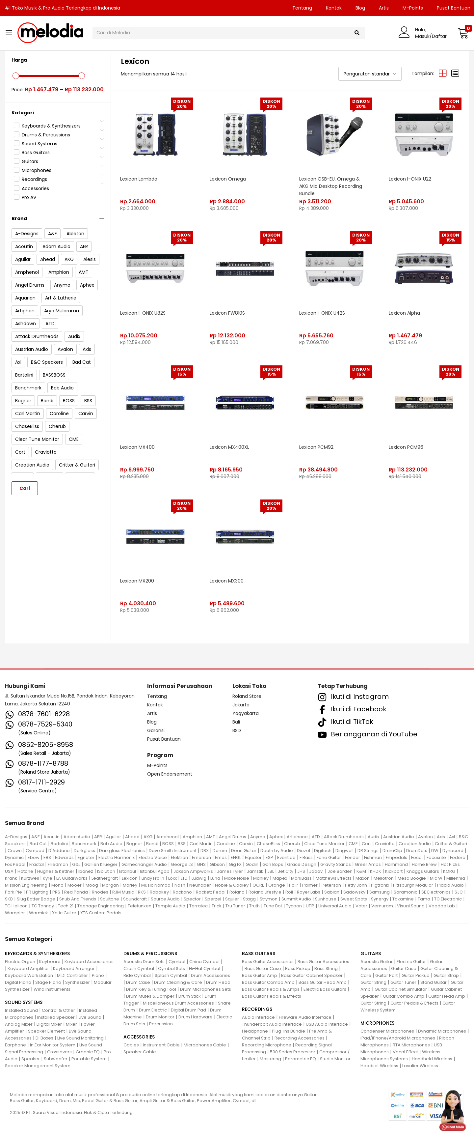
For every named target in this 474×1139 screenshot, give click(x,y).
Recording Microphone (266, 1045)
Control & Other (58, 1011)
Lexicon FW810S (227, 312)
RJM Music (123, 892)
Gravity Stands (335, 865)
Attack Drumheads (344, 837)
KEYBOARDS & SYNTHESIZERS (37, 954)
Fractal (36, 865)
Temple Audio (170, 906)
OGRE (258, 885)
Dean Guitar (243, 851)
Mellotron (384, 878)
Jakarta (241, 705)
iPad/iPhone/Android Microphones (397, 1038)
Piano (98, 976)
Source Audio (165, 899)
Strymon (268, 899)
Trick (217, 906)
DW (434, 851)
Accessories (35, 188)
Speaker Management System (37, 1066)
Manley (261, 878)
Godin (252, 865)
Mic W (436, 878)
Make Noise (236, 878)
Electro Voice (153, 858)
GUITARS (370, 954)
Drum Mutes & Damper (150, 996)
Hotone (25, 871)
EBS (47, 858)
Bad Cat (38, 844)
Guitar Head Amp (446, 996)
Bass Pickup (297, 969)
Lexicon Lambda (139, 178)
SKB (9, 899)
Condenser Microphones (387, 1031)
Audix (373, 837)
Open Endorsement (169, 774)
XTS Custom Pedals (100, 913)
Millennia (455, 878)
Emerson (201, 858)
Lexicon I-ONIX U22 (410, 178)
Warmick (38, 913)
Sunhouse (325, 899)
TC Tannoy (43, 906)
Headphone (255, 1031)
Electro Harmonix (116, 858)
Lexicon (130, 878)
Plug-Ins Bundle (288, 1031)
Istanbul (127, 871)
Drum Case (138, 983)
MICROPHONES (377, 1023)
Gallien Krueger (101, 865)
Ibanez (85, 871)
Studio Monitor (335, 1059)
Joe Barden (340, 871)
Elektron (179, 858)
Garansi (156, 730)
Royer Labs (308, 892)
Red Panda (76, 892)
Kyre (47, 878)
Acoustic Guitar (376, 962)
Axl (452, 837)
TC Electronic (448, 899)
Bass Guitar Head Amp (323, 983)
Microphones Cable (205, 1045)
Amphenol (167, 837)
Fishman (373, 858)
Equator (253, 858)
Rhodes (100, 892)
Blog (360, 8)
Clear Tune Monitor (324, 844)
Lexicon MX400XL (230, 446)
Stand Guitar (433, 983)
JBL (270, 871)
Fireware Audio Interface (305, 1017)
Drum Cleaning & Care (178, 983)
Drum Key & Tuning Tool (151, 989)
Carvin (246, 844)
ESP (269, 858)
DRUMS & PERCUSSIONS (150, 954)
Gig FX (235, 865)
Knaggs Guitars (423, 871)
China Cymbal (204, 962)
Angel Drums (232, 837)
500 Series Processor (292, 1052)
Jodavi (316, 871)
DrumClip (392, 851)
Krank (11, 878)
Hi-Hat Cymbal (204, 969)
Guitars (30, 161)
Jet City (285, 871)
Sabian (331, 892)
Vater (361, 906)
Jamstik (255, 871)
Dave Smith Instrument (173, 851)
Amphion (192, 837)
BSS (182, 844)
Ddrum (220, 851)
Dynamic (14, 858)
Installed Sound (21, 1011)
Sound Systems (39, 143)
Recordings (34, 179)
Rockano (182, 892)
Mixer (71, 1024)
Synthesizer (77, 983)
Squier (232, 899)
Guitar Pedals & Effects (414, 1003)
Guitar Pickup (416, 976)
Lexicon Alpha (404, 312)
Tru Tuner (235, 906)
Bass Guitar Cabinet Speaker (312, 976)
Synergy (379, 899)
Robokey (159, 892)
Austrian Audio (398, 837)
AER (98, 837)
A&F (35, 837)
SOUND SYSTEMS (23, 1002)
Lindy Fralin (153, 878)
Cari (24, 488)
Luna (215, 878)
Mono (57, 885)
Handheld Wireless (432, 1059)
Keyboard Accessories (89, 962)
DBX (204, 851)
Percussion (161, 1024)
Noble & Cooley (232, 885)
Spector (192, 899)
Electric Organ (20, 962)
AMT (210, 837)
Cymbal (177, 962)
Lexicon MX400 (137, 446)
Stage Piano (48, 983)
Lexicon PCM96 (406, 446)
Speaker (30, 1059)
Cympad (35, 851)
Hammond (396, 865)
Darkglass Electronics (122, 851)
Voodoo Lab (442, 906)
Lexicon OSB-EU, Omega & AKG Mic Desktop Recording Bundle (331, 185)
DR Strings (368, 851)
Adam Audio (77, 837)
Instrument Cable (161, 1045)
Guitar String (373, 983)
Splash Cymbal (171, 976)
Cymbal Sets (171, 969)
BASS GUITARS (258, 954)
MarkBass (301, 878)
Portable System (89, 1059)
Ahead (132, 837)
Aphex (276, 837)
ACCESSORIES (139, 1037)
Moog (92, 885)
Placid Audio (450, 885)
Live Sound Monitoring (80, 1038)
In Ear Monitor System (52, 1045)
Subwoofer (55, 1059)
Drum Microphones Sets (205, 989)
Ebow (34, 858)
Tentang (302, 8)
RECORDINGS (257, 1009)
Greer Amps (368, 865)
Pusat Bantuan (164, 739)
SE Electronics (436, 892)
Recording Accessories (300, 1038)
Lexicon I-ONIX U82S (143, 312)
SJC (459, 892)
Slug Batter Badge (36, 899)
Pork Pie (13, 892)
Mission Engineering (26, 885)
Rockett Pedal (210, 892)
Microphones (36, 170)
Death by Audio (276, 851)
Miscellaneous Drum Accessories (178, 1003)
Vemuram (382, 906)
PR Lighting (37, 892)
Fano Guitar (329, 858)
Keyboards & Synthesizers (51, 126)
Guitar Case (403, 969)
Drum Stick (189, 996)
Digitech (322, 851)
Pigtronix (380, 885)
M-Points (413, 8)
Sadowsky (354, 892)
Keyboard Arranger (74, 969)
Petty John (356, 885)
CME (353, 844)
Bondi (152, 844)
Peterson (331, 885)
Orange (276, 885)
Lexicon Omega (228, 178)
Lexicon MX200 (137, 580)
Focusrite (436, 858)
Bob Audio (111, 844)
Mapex (280, 878)
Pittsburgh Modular (413, 885)
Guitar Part (386, 976)
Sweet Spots (353, 899)
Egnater (86, 858)
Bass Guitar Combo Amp (268, 983)
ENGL (236, 858)
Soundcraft (135, 899)
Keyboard (50, 962)
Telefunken (139, 906)
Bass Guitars (36, 152)
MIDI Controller (72, 976)
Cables (131, 1045)
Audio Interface (258, 1017)
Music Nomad (156, 885)
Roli (289, 892)
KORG (449, 871)
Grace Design (301, 865)
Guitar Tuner (403, 983)
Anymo (257, 837)
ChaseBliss (268, 844)
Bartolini (59, 844)
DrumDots (416, 851)
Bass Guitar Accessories (268, 962)
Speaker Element (46, 1031)
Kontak (334, 8)
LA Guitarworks (72, 878)
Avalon (425, 837)
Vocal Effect (405, 1052)
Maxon (363, 878)
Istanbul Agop (155, 871)
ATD (316, 837)
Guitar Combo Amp (403, 996)
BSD (236, 730)
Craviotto (385, 844)
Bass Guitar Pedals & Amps (271, 989)
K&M (361, 871)
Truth (254, 906)
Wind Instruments (52, 989)
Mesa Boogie (412, 878)
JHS (301, 871)
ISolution (106, 871)
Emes (221, 858)
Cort (366, 844)
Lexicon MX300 (227, 580)
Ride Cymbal (137, 976)
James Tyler (230, 871)
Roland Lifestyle (265, 892)
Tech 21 (65, 906)
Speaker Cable (139, 1052)
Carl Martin (201, 844)
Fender (352, 858)
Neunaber (200, 885)
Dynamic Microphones (442, 1031)
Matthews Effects (334, 878)
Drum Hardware (195, 1017)
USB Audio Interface (327, 1024)
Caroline (226, 844)
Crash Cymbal (138, 969)
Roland (237, 892)
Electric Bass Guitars (324, 989)
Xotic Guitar (64, 913)
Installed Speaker (56, 1017)
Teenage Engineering (100, 906)
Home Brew (424, 865)
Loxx (172, 878)
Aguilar (113, 837)
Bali (236, 722)
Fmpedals (396, 858)
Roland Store (246, 696)
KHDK (375, 871)
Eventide (286, 858)
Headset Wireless (379, 1066)
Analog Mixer (19, 1024)
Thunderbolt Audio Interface (272, 1024)
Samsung (379, 892)
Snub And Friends (77, 899)
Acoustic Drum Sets (144, 962)
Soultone (109, 899)
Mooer (74, 885)
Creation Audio (415, 844)
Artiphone (297, 837)
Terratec (198, 906)
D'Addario (59, 851)
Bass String (326, 969)
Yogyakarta (245, 713)
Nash (179, 885)
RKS (142, 892)
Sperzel (213, 899)
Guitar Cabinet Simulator (401, 989)
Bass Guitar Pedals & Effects (271, 996)
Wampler (15, 913)
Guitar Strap (446, 976)
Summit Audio (296, 899)
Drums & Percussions (46, 134)
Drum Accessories (210, 976)
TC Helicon (16, 906)
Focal (417, 858)
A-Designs (16, 837)
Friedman (58, 865)
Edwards (64, 858)
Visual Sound (411, 906)
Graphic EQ (88, 1052)
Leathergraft (105, 878)
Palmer (310, 885)
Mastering (270, 1059)
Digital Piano (18, 983)
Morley (130, 885)
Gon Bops (272, 865)
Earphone (15, 1045)
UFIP (310, 906)
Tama (424, 899)
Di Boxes (44, 1038)
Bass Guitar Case (263, 969)
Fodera (457, 858)
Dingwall (344, 851)
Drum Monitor (160, 1017)
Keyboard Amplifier (28, 969)
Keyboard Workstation (29, 976)
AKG (148, 837)
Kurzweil (30, 878)
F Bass (306, 858)
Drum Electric (153, 1010)
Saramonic (405, 892)
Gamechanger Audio (144, 865)
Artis (384, 8)
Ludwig (199, 878)
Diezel (303, 851)
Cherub (292, 844)
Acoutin (51, 837)
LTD (184, 878)
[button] (463, 33)
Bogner (134, 844)
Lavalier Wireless (420, 1066)
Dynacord (452, 851)
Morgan (110, 885)
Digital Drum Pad (188, 1010)
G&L (76, 865)
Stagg (249, 899)
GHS (201, 865)
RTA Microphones (411, 1045)
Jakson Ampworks (193, 871)
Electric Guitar (411, 962)
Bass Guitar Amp (259, 976)
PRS (56, 892)
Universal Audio (335, 906)
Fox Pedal (15, 865)
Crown (15, 851)
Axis (441, 837)
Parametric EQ (300, 1059)
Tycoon (294, 906)
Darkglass (84, 851)
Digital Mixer (49, 1024)
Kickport (394, 871)
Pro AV (29, 197)
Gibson (217, 865)
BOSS (168, 844)
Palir (293, 885)
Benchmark (84, 844)
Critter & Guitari (451, 844)
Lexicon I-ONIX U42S (322, 312)
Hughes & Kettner (55, 871)
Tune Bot (273, 906)
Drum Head (218, 983)
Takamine (403, 899)
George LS (182, 865)
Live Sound (90, 1017)
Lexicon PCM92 (317, 446)
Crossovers (59, 1052)
